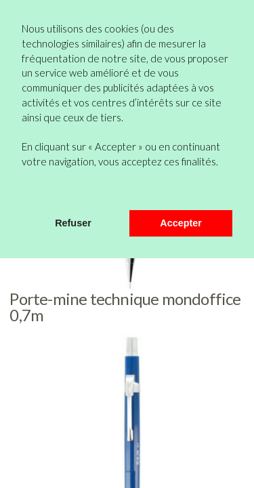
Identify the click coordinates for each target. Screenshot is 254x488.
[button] (24, 192)
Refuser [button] (73, 223)
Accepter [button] (181, 223)
